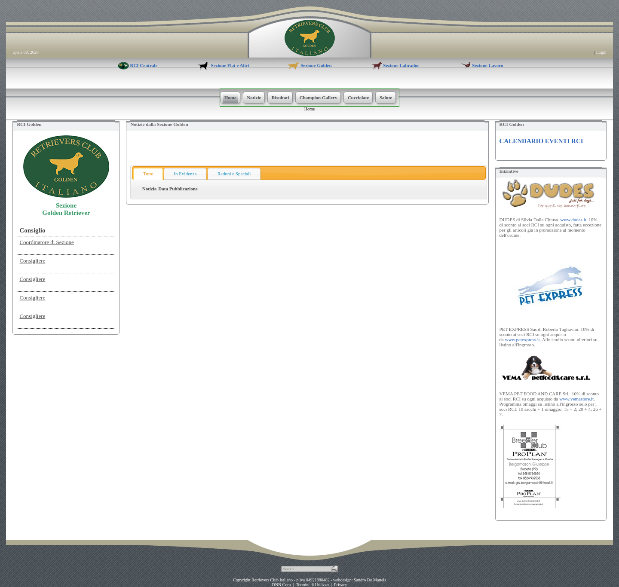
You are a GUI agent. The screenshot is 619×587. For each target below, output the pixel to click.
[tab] (148, 174)
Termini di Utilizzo (312, 584)
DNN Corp (281, 584)
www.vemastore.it (576, 398)
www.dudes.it (573, 219)
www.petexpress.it (522, 339)
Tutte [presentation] (148, 173)
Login (601, 52)
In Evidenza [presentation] (185, 173)
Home (309, 109)
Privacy (340, 584)
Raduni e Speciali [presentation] (234, 173)
